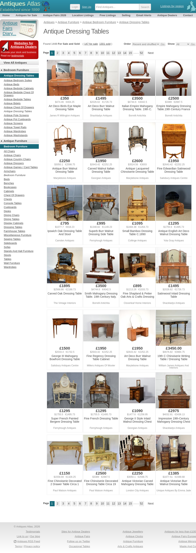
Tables (7, 259)
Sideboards (10, 243)
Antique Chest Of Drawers (19, 107)
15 (130, 53)
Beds (7, 179)
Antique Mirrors (187, 541)
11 (108, 53)
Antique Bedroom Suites (18, 80)
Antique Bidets (12, 103)
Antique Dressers (14, 163)
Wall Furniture (12, 263)
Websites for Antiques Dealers (24, 45)
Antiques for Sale (26, 15)
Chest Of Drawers (14, 195)
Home (6, 15)
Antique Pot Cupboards (17, 119)
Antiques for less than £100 (180, 531)
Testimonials (33, 531)
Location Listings (83, 15)
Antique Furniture (15, 141)
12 (113, 53)
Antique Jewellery (133, 531)
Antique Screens (13, 123)
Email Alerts (143, 15)
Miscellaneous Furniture (17, 235)
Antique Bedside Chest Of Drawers (19, 94)
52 (141, 53)
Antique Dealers (167, 15)
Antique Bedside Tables (17, 99)
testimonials (17, 55)
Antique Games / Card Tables (21, 167)
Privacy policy (32, 546)
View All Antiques (15, 62)
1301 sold (104, 43)
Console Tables (13, 203)
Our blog (35, 536)
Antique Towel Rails (15, 127)
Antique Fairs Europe (184, 536)
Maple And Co (188, 546)
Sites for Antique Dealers (75, 531)
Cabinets (9, 191)
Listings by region (172, 6)
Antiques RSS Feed (28, 541)
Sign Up (86, 6)
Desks (7, 211)
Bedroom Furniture (16, 70)
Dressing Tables (13, 227)
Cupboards (10, 207)
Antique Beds (11, 84)
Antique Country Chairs (17, 159)
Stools (7, 255)
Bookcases (10, 187)
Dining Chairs (11, 215)
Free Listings (108, 15)
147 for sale (91, 43)
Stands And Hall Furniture (18, 251)
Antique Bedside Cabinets (19, 88)
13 (119, 53)
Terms (18, 546)
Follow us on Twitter (78, 541)
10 (102, 53)
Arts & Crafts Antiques (130, 546)
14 (124, 53)
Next (151, 53)
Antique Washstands (16, 135)
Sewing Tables (12, 239)
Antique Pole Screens (16, 115)
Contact (188, 15)
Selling (126, 15)
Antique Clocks (134, 536)
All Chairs (9, 151)
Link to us (22, 536)
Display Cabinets (13, 223)
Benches (9, 183)
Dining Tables (11, 219)
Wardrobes (10, 267)
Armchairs (10, 171)
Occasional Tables (79, 546)
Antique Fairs (82, 536)
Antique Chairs (12, 155)
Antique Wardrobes (15, 131)
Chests (8, 199)
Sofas (7, 247)
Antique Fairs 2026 (54, 15)
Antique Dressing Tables (18, 111)
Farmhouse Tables (14, 231)
